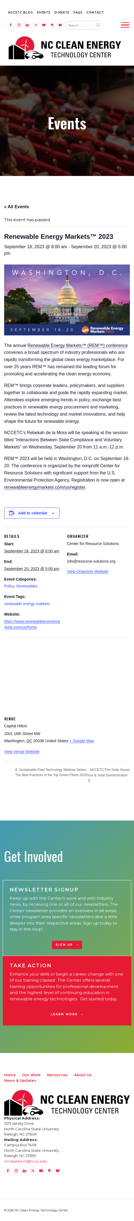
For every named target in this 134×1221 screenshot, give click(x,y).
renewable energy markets (27, 604)
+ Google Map (81, 741)
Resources (57, 1075)
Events (44, 12)
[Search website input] (79, 25)
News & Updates (20, 1080)
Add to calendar (33, 513)
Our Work (31, 1075)
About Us (83, 1075)
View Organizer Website (88, 571)
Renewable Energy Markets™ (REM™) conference (78, 345)
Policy (9, 586)
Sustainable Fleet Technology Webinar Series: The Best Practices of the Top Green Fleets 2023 (51, 772)
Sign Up (64, 945)
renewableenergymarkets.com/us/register (44, 487)
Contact (95, 12)
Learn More (64, 1014)
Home (10, 1075)
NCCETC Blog (20, 12)
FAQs (78, 12)
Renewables (27, 586)
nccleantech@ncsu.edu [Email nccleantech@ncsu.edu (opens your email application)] (25, 1161)
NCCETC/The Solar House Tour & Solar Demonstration (108, 773)
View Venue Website (22, 751)
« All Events (16, 206)
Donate (61, 12)
